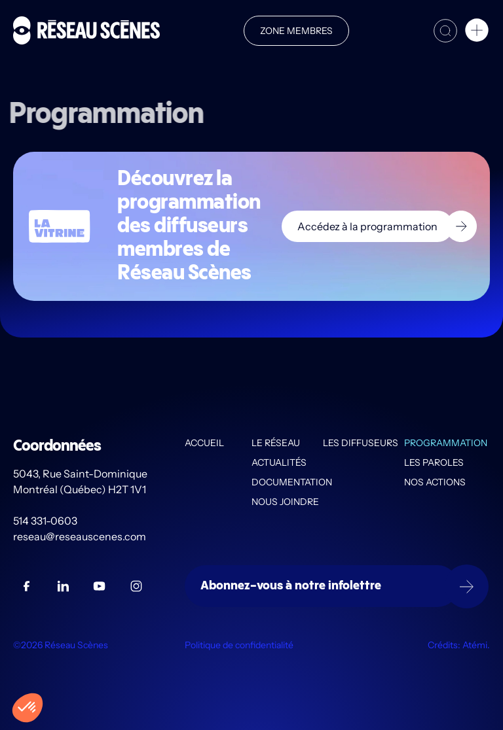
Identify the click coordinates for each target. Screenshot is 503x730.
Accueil (204, 442)
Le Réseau (276, 442)
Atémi (474, 645)
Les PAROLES (434, 462)
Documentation (287, 482)
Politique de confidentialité (239, 645)
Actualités (279, 462)
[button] (477, 32)
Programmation (445, 442)
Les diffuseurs (360, 442)
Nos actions (435, 482)
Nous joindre (285, 501)
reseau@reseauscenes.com (80, 536)
